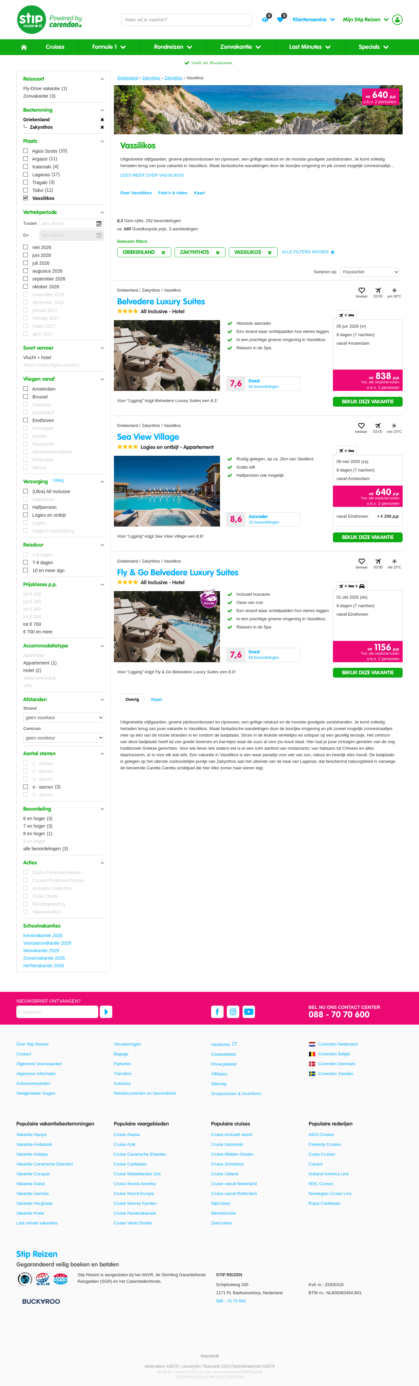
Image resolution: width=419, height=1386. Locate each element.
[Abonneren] (106, 1012)
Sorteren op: (325, 271)
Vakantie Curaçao (33, 1173)
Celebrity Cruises (325, 1144)
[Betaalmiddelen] (40, 1301)
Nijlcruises (220, 1203)
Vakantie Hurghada (34, 1203)
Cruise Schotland (227, 1164)
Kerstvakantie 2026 (43, 935)
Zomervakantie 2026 (44, 958)
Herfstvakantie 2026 (43, 965)
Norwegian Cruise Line (330, 1193)
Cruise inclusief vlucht (231, 1134)
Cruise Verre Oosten (133, 1223)
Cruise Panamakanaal (135, 1213)
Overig (132, 699)
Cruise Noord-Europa (134, 1193)
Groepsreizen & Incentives (236, 1093)
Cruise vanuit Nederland (234, 1183)
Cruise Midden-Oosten (232, 1154)
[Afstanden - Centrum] (63, 738)
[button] (63, 79)
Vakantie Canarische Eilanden (44, 1164)
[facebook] (217, 1012)
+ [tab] (346, 315)
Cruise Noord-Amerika (135, 1183)
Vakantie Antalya (32, 1154)
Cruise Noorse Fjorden (135, 1203)
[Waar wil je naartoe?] (186, 19)
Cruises (55, 47)
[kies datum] (72, 224)
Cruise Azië (125, 1144)
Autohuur (122, 1083)
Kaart (156, 699)
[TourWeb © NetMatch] (210, 1355)
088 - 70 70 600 (339, 1015)
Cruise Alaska (127, 1134)
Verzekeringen (127, 1044)
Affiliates (219, 1073)
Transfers (123, 1073)
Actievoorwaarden (33, 1083)
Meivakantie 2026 (41, 950)
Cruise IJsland (224, 1173)
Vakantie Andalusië (34, 1144)
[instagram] (233, 1012)
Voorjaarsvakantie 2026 (47, 943)
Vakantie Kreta (30, 1213)
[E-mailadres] (57, 1012)
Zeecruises (221, 1223)
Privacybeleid (223, 1064)
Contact (23, 1053)
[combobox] (186, 19)
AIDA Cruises (321, 1134)
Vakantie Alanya (31, 1134)
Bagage (121, 1053)
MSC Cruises (321, 1183)
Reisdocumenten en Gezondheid (145, 1093)
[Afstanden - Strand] (63, 718)
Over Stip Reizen (32, 1044)
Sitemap (219, 1083)
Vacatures (220, 1044)
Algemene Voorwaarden (39, 1063)
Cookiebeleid (223, 1054)
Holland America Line (329, 1173)
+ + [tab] (352, 586)
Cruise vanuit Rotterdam (234, 1193)
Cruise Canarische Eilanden (140, 1154)
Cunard (316, 1164)
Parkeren (122, 1063)
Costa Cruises (322, 1154)
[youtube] (249, 1012)
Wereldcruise (223, 1213)
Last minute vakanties (37, 1223)
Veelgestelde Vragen (36, 1093)
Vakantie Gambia (32, 1193)
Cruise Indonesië (227, 1144)
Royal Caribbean (324, 1203)
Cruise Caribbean (130, 1164)
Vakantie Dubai (30, 1183)
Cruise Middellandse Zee (137, 1173)
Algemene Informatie (36, 1073)
